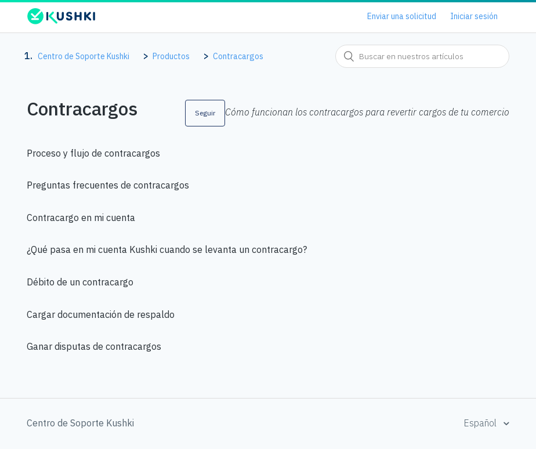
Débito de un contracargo (80, 282)
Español (481, 423)
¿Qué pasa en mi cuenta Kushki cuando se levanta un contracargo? (167, 249)
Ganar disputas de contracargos (94, 346)
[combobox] (422, 56)
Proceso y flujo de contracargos (93, 153)
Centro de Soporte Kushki (83, 56)
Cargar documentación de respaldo (101, 314)
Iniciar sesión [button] (474, 16)
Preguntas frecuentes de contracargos (108, 185)
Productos (171, 56)
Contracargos (238, 56)
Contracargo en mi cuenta (81, 217)
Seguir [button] (205, 112)
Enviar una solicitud (401, 16)
